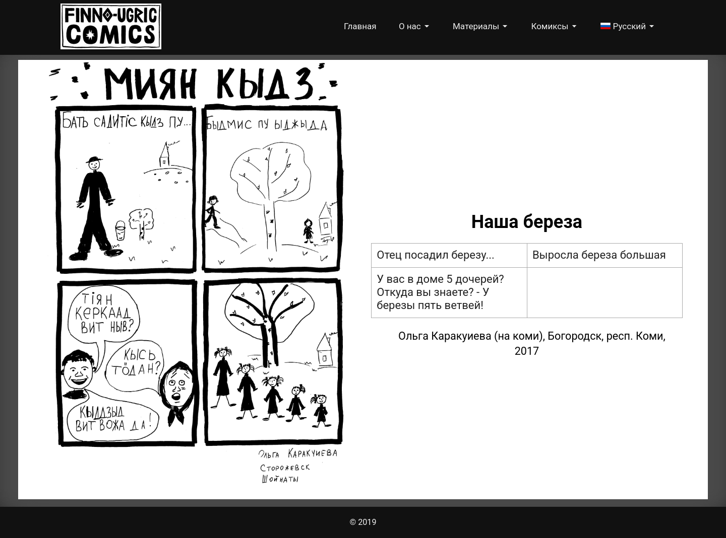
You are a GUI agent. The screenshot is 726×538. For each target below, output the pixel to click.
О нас (411, 26)
